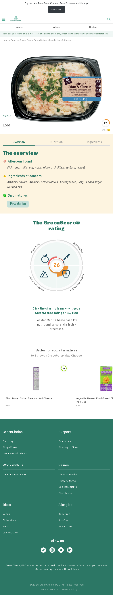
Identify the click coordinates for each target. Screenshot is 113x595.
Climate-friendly (67, 474)
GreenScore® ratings (15, 453)
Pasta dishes (40, 40)
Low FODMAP (10, 532)
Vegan (6, 514)
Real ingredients (67, 487)
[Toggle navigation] (5, 18)
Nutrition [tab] (56, 142)
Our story (8, 441)
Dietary (93, 27)
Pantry (14, 40)
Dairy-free (64, 514)
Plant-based (65, 493)
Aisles (19, 27)
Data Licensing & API (14, 474)
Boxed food (26, 40)
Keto (5, 526)
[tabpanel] (56, 179)
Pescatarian (18, 204)
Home (6, 40)
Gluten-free (9, 520)
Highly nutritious (67, 480)
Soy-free (63, 520)
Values (56, 27)
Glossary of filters (68, 447)
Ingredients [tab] (94, 142)
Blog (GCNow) (10, 447)
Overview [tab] (18, 142)
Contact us (64, 441)
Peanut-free (65, 526)
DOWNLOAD (56, 9)
